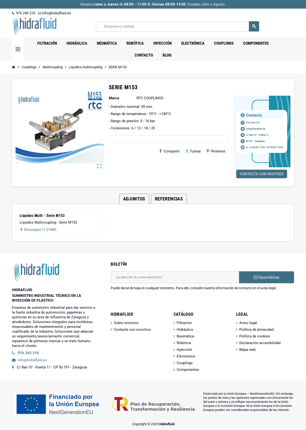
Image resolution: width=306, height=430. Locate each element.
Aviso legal (248, 323)
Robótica (184, 343)
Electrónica (186, 356)
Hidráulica (185, 329)
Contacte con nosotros (132, 329)
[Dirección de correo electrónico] (175, 277)
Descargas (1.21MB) (38, 229)
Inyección (184, 349)
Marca (114, 98)
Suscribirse (266, 277)
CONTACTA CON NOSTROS (262, 174)
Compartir (169, 151)
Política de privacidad (256, 329)
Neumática (185, 336)
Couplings (185, 363)
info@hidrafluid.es (54, 13)
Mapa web (247, 349)
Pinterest (216, 151)
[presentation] (147, 302)
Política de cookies (254, 336)
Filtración (184, 323)
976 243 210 (23, 13)
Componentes (188, 369)
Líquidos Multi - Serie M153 (42, 215)
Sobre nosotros (126, 323)
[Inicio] (13, 67)
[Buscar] (177, 26)
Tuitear (193, 151)
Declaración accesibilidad (259, 343)
